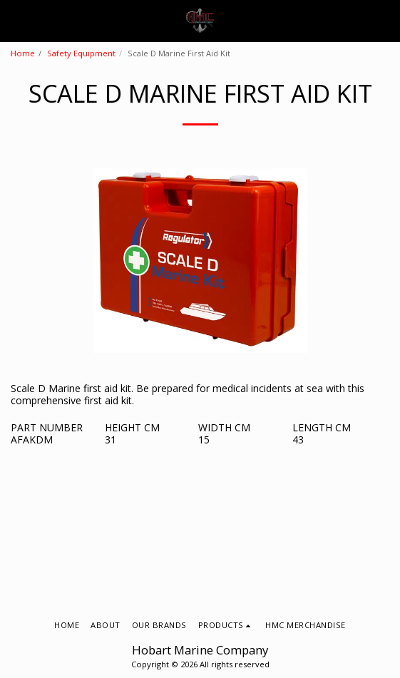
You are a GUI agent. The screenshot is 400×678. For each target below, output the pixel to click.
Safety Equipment (81, 53)
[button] (16, 20)
